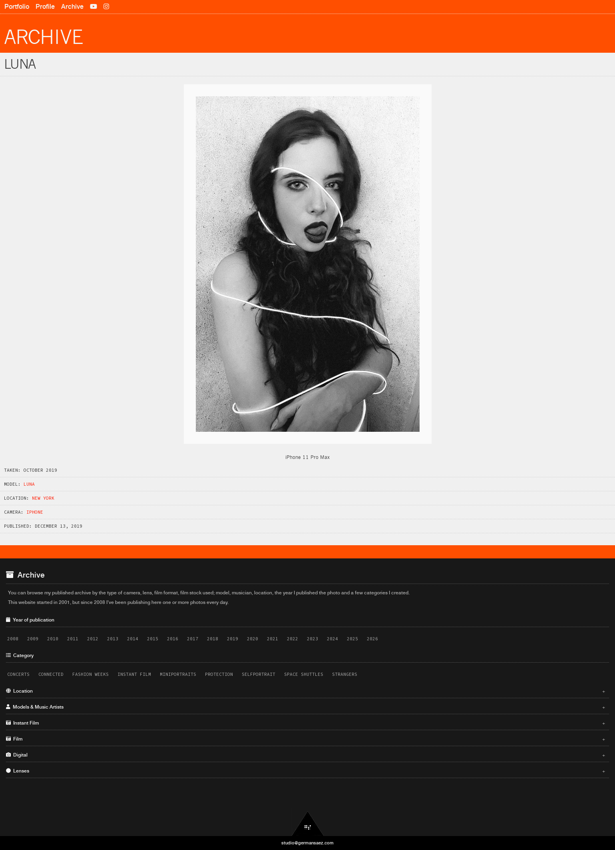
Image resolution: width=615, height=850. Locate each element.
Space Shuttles (303, 674)
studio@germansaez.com (307, 843)
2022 (292, 638)
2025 (352, 638)
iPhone (34, 512)
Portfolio (16, 6)
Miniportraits (178, 674)
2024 (332, 638)
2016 (172, 638)
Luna (29, 484)
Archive (72, 6)
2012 (92, 638)
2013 (112, 638)
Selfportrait (258, 674)
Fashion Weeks (90, 674)
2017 (192, 638)
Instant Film (134, 674)
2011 (72, 638)
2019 (232, 638)
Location (305, 691)
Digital (305, 755)
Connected (51, 674)
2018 (212, 638)
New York (43, 498)
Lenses (305, 771)
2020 (252, 638)
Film (305, 739)
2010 (52, 638)
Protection (219, 674)
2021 (272, 638)
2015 (152, 638)
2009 (32, 638)
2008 (12, 638)
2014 (132, 638)
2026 (372, 638)
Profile (45, 6)
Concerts (18, 674)
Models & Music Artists (305, 707)
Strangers (344, 674)
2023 (312, 638)
